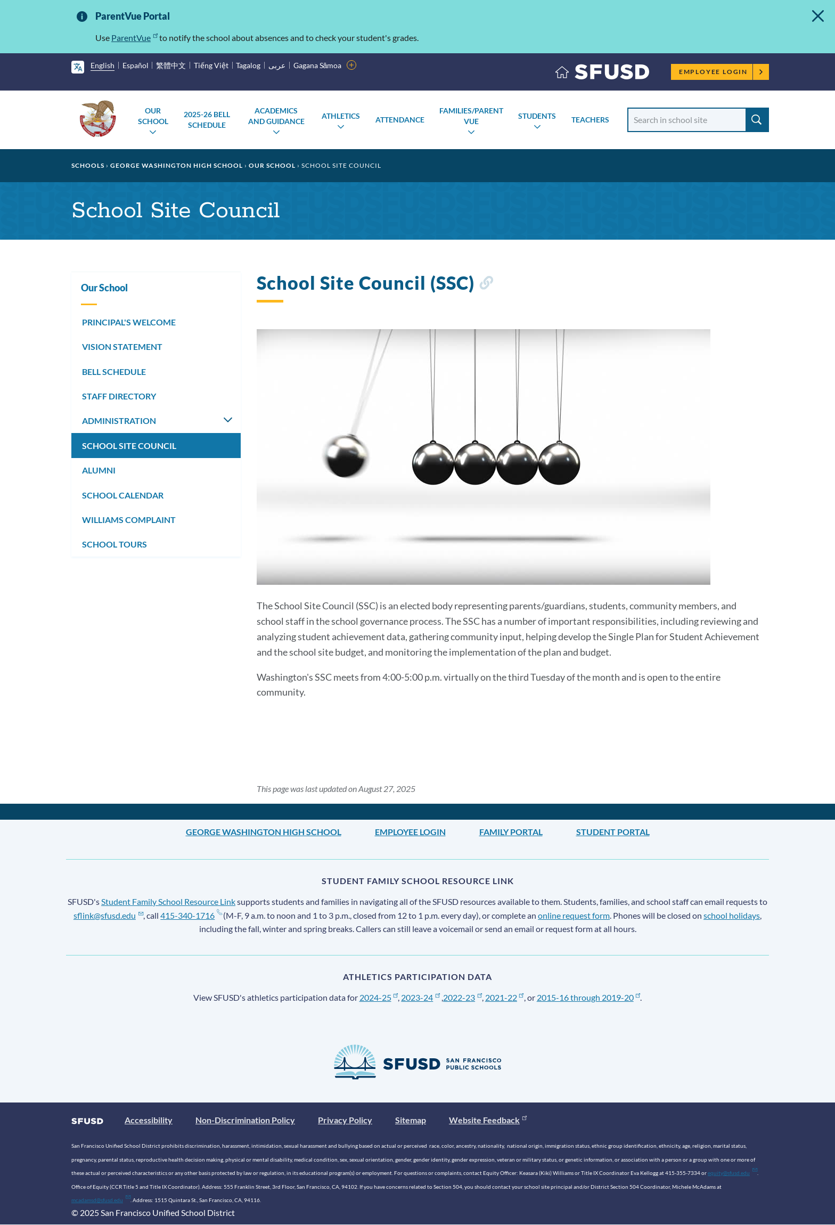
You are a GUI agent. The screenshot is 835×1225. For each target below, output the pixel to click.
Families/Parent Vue (471, 116)
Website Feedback (488, 1120)
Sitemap (410, 1120)
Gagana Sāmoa (317, 65)
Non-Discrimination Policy (245, 1120)
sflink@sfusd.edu (108, 915)
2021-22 (504, 997)
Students (537, 115)
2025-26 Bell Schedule (207, 119)
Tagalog (248, 65)
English (102, 65)
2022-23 (462, 997)
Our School (153, 116)
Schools (87, 165)
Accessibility (149, 1120)
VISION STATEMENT (122, 346)
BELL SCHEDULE (114, 371)
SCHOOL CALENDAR (122, 495)
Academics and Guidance (276, 116)
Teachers (590, 119)
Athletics (341, 115)
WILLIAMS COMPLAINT (129, 519)
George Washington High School (176, 165)
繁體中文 (171, 65)
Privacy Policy (345, 1120)
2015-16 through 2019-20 (589, 997)
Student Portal (613, 832)
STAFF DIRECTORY (119, 396)
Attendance (399, 119)
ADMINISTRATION (119, 420)
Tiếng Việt (211, 65)
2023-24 (420, 997)
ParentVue (134, 37)
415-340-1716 (191, 915)
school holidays (731, 915)
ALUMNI (99, 470)
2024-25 (378, 997)
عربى (276, 65)
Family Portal (511, 832)
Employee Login (721, 72)
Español (135, 65)
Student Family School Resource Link (168, 901)
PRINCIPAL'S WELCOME (129, 322)
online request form (574, 915)
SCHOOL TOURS (114, 544)
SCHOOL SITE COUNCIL (129, 445)
